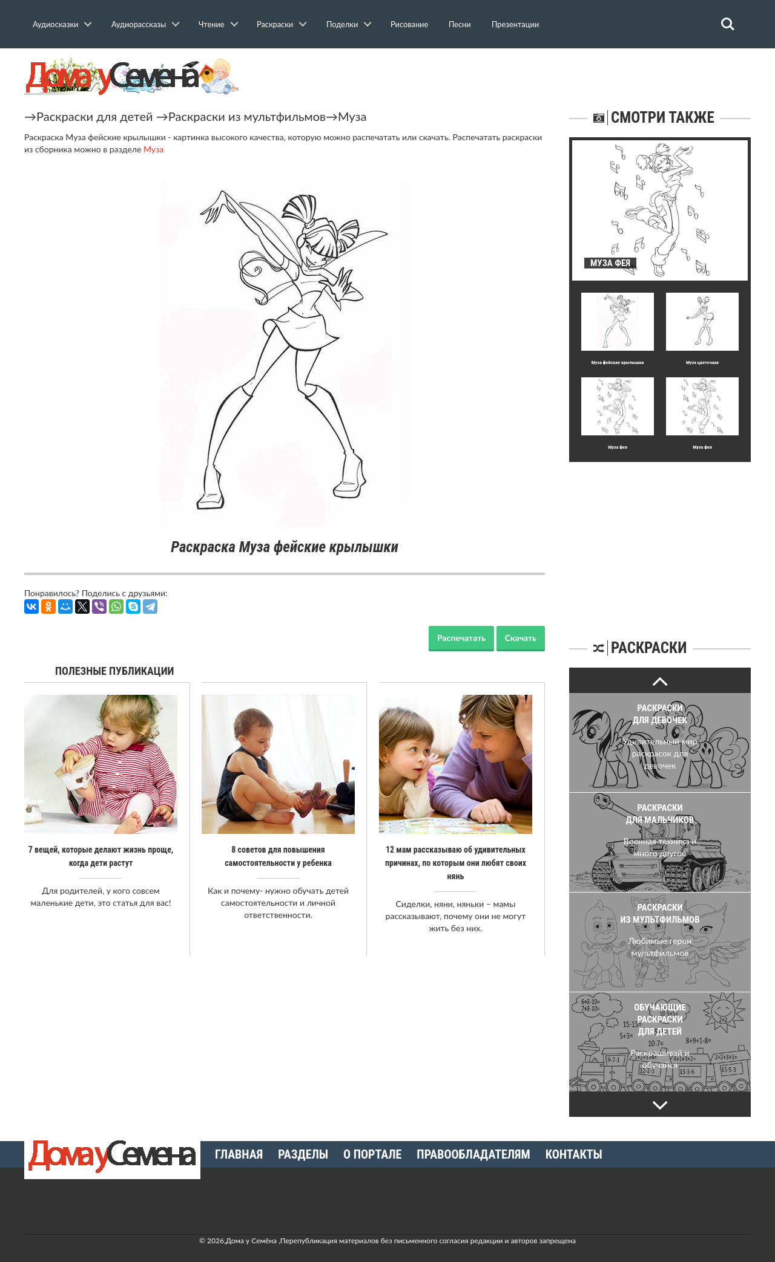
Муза (352, 116)
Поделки (342, 24)
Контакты (574, 1154)
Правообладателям (473, 1154)
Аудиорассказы (138, 24)
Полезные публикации (114, 671)
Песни (460, 24)
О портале (372, 1154)
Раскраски (275, 24)
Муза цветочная (702, 362)
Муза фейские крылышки (618, 362)
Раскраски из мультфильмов (247, 116)
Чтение (212, 24)
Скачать (520, 638)
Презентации (515, 24)
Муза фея (617, 447)
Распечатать (461, 638)
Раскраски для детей (94, 116)
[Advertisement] (660, 537)
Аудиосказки (55, 24)
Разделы (303, 1154)
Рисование (409, 24)
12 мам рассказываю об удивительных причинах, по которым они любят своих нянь (455, 863)
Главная (239, 1154)
